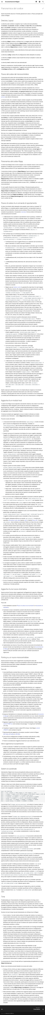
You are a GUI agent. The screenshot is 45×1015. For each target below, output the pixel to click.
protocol (3, 97)
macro (25, 520)
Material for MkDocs (10, 1013)
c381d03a (17, 734)
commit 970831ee (7, 724)
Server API (35, 520)
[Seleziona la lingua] (39, 1)
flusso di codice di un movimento (25, 605)
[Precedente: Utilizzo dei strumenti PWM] (2, 1009)
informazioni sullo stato (14, 520)
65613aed (5, 734)
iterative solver (17, 287)
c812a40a (11, 734)
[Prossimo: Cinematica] (38, 1009)
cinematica (23, 212)
